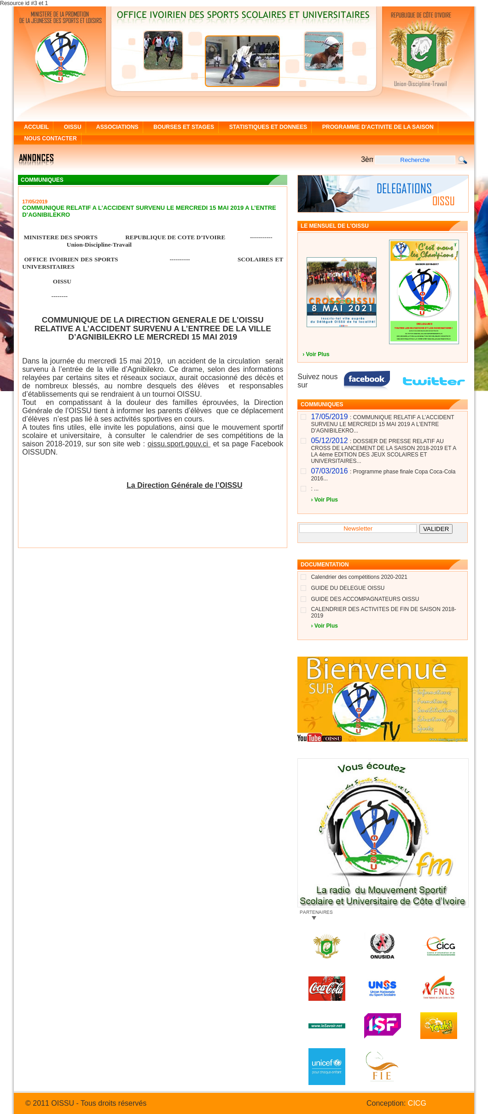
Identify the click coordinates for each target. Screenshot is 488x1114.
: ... (315, 488)
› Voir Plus (315, 354)
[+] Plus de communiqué (253, 542)
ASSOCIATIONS (114, 127)
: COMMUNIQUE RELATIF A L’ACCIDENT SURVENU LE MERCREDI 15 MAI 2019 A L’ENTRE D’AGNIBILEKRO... (382, 424)
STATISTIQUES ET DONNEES (265, 127)
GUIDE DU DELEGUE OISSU (347, 588)
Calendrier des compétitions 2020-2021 (359, 577)
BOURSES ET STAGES (180, 127)
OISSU (69, 127)
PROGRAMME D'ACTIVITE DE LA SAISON (375, 127)
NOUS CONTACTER (47, 138)
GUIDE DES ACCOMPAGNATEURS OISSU (365, 599)
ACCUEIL (33, 127)
